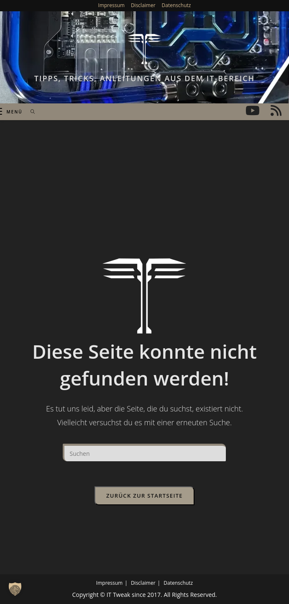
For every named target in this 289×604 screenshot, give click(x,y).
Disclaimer (143, 5)
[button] (15, 589)
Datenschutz (176, 5)
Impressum (111, 5)
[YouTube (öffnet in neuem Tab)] (252, 110)
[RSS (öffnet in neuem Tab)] (276, 110)
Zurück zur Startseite (144, 495)
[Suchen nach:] (30, 112)
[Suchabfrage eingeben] (144, 452)
